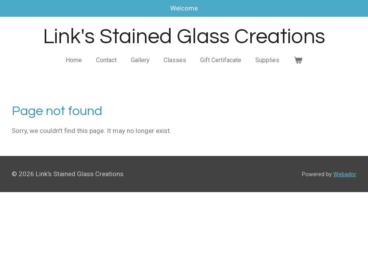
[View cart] (298, 60)
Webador (344, 174)
